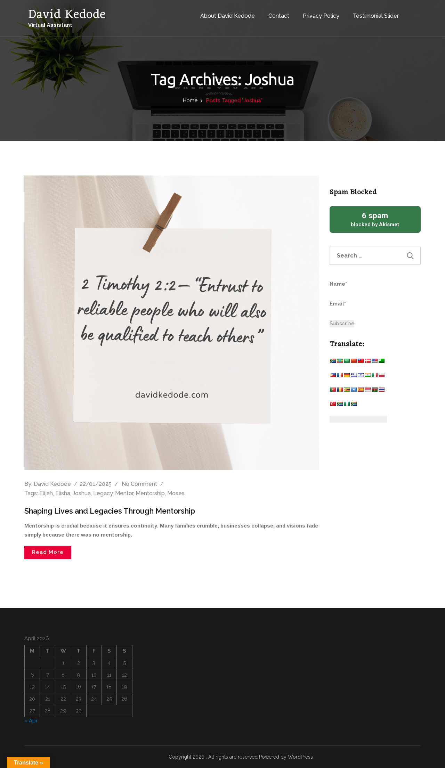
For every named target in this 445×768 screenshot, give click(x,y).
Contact (272, 13)
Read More (48, 552)
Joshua (82, 493)
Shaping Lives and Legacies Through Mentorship (113, 510)
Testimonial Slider (369, 13)
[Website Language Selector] (358, 419)
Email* (362, 308)
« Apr (31, 720)
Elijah (46, 493)
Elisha (62, 493)
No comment (139, 484)
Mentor (124, 493)
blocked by (375, 219)
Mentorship (150, 493)
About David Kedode (221, 13)
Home (190, 100)
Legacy (103, 493)
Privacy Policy (314, 13)
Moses (176, 493)
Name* (362, 288)
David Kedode (52, 484)
